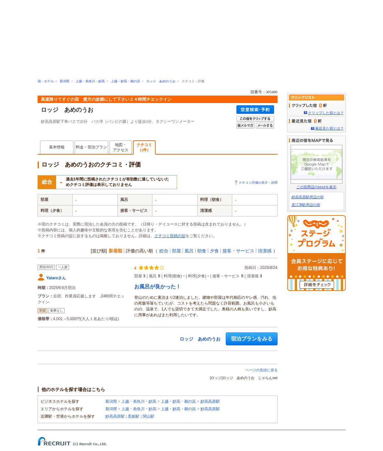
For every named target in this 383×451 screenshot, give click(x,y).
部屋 (176, 250)
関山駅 (148, 416)
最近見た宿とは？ (329, 128)
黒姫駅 (133, 416)
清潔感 (264, 250)
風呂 (189, 250)
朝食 (201, 250)
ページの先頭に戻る (261, 370)
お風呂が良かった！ (157, 286)
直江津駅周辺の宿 (306, 205)
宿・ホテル (46, 81)
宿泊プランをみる (251, 338)
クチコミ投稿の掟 (170, 236)
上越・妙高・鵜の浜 (125, 81)
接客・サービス (238, 250)
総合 (163, 250)
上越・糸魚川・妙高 (90, 81)
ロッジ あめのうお (160, 81)
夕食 (214, 250)
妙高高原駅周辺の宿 (308, 197)
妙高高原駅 (210, 401)
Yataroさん (56, 278)
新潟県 (64, 81)
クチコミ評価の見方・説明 (258, 182)
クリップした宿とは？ (326, 113)
